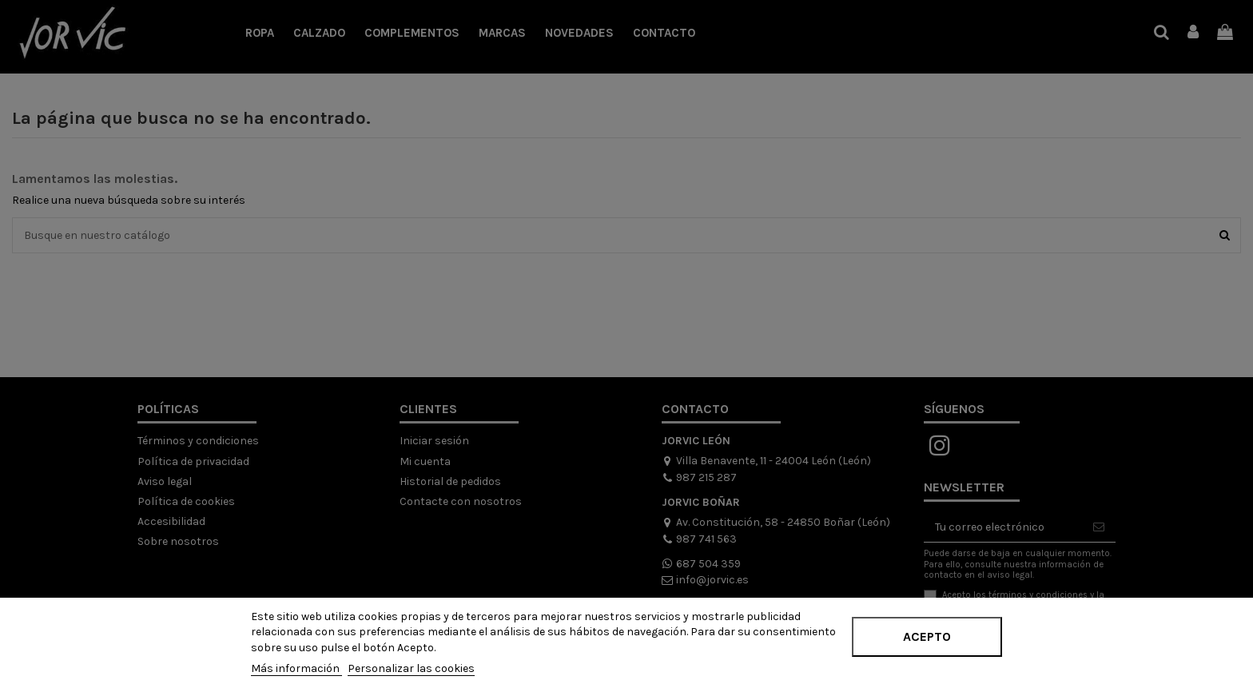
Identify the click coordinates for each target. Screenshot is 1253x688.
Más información (296, 668)
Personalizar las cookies (411, 668)
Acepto (927, 636)
